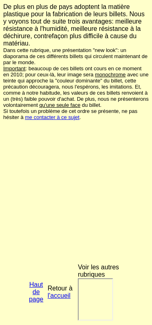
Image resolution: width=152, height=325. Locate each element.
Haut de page (36, 292)
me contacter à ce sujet (52, 117)
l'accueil (59, 295)
